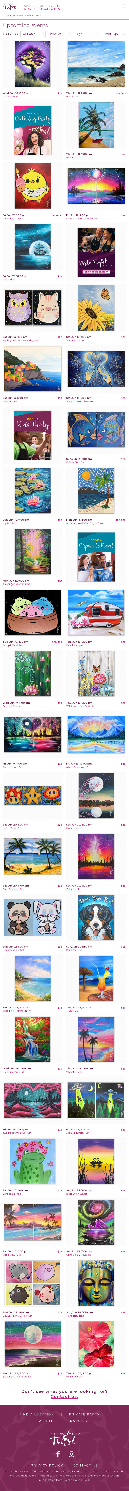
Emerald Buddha (12, 706)
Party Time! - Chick (13, 218)
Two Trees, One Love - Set (17, 1133)
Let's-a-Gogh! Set (12, 828)
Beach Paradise (74, 157)
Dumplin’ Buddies (12, 645)
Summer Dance (75, 340)
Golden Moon (10, 96)
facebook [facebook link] (58, 1454)
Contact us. (64, 1396)
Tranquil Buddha (75, 1316)
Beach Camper (74, 645)
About (46, 1421)
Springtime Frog (12, 1194)
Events (54, 6)
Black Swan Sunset (76, 1194)
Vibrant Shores (74, 1072)
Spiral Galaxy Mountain (78, 1255)
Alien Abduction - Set (77, 1133)
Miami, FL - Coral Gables (18, 15)
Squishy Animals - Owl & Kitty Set (20, 340)
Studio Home (34, 6)
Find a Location (36, 1414)
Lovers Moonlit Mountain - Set (82, 218)
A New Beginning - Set (78, 767)
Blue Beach (72, 96)
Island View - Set (12, 1255)
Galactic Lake (73, 889)
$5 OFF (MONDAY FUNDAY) (17, 584)
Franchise (79, 1421)
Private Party (84, 1414)
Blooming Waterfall (13, 1072)
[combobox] (33, 34)
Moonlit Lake (73, 828)
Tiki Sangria (72, 1011)
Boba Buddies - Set (13, 950)
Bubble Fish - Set (75, 462)
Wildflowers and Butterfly (80, 706)
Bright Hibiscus (74, 1376)
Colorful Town (10, 401)
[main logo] (10, 3)
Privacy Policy (47, 1465)
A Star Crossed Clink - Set (80, 401)
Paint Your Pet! (74, 950)
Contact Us (85, 1465)
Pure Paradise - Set (13, 889)
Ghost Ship (9, 279)
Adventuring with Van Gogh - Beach (85, 523)
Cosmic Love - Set (13, 767)
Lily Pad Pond (10, 523)
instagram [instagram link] (71, 1454)
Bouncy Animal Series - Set (17, 1316)
